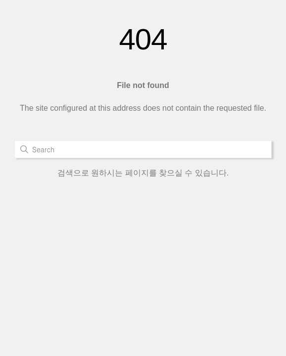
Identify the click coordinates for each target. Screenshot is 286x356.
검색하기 (24, 149)
